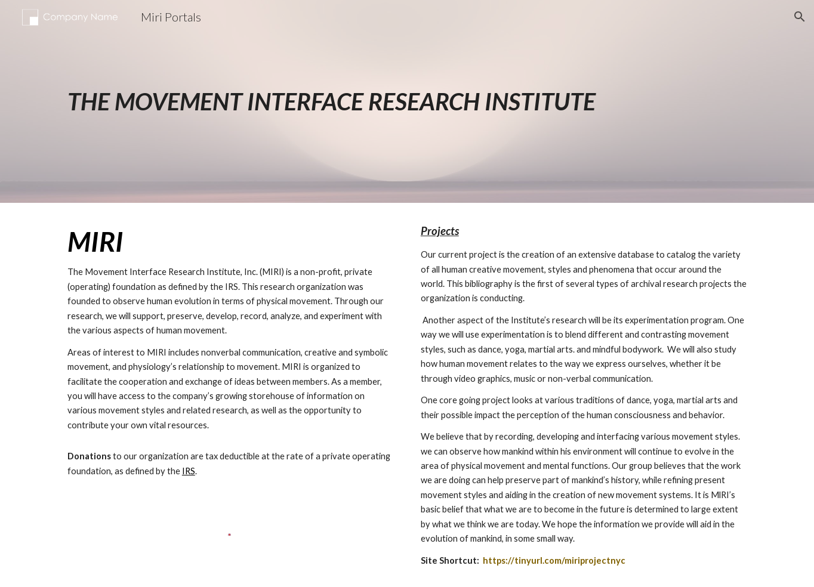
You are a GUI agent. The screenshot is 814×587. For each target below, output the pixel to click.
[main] (407, 101)
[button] (799, 16)
